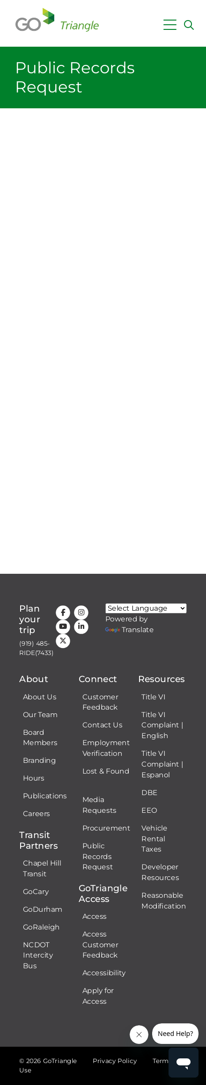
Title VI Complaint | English (162, 725)
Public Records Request (97, 856)
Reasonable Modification (163, 900)
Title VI (153, 696)
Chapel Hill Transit (42, 868)
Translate (129, 629)
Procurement (106, 828)
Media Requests (99, 804)
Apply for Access (98, 996)
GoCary (36, 891)
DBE (149, 792)
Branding (39, 760)
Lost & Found (106, 771)
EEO (149, 810)
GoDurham (43, 909)
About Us (39, 696)
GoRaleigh (41, 927)
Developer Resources (160, 872)
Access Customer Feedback (100, 944)
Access (94, 916)
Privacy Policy (115, 1061)
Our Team (40, 714)
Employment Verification (106, 748)
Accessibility (104, 973)
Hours (33, 778)
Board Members (40, 737)
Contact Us (102, 725)
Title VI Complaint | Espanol (162, 764)
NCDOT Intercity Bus (38, 955)
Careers (36, 814)
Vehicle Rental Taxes (154, 838)
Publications (45, 796)
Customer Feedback (100, 702)
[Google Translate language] (146, 608)
